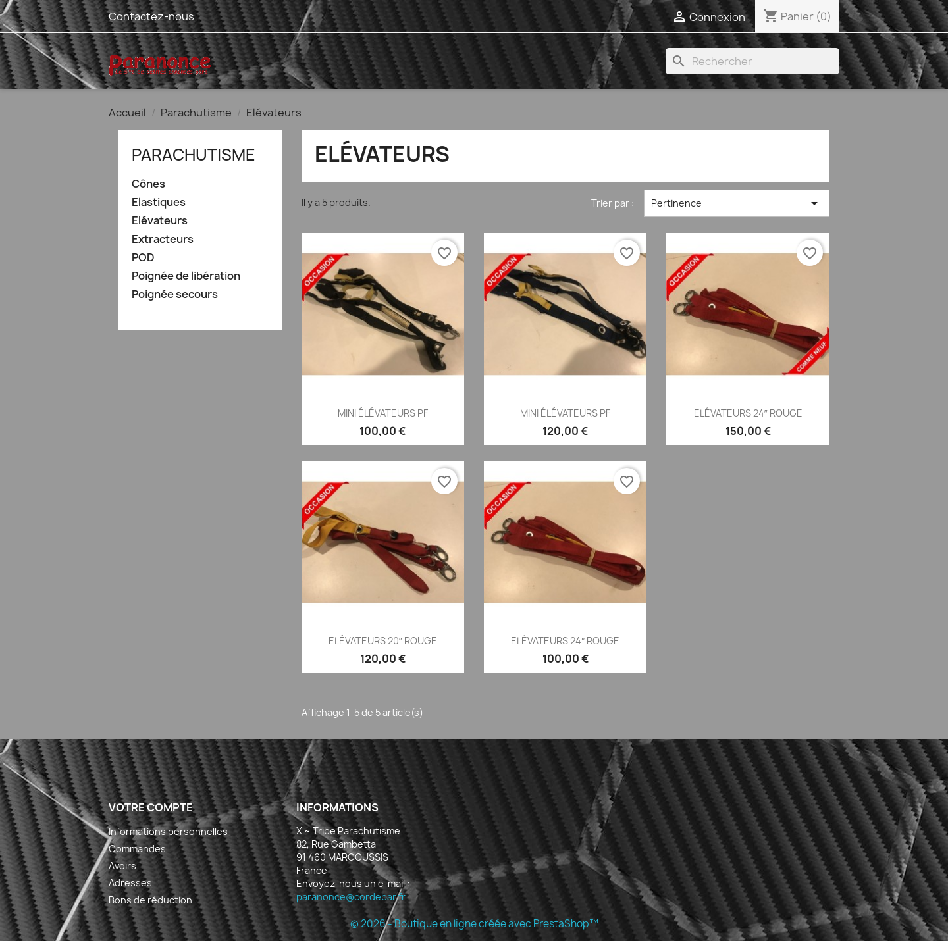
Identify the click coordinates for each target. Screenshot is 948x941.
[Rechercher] (752, 61)
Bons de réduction (150, 900)
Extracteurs (163, 239)
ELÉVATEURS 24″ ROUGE (748, 413)
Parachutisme (193, 154)
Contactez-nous (151, 16)
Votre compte (151, 807)
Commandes (137, 848)
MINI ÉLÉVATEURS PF (383, 413)
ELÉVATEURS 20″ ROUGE (383, 640)
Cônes (148, 184)
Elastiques (159, 202)
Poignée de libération (186, 276)
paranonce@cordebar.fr (351, 896)
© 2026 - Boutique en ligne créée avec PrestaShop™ (474, 923)
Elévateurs (160, 221)
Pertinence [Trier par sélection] (736, 203)
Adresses (130, 883)
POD (143, 258)
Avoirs (122, 865)
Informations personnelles (168, 831)
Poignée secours (175, 294)
